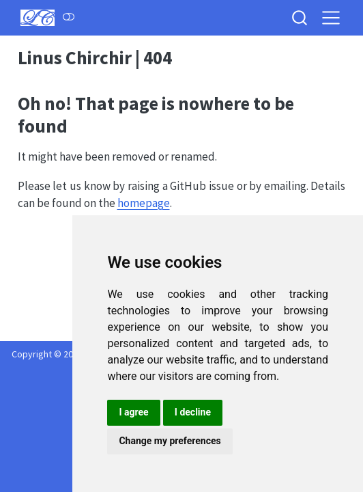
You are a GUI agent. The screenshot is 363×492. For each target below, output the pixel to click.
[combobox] (300, 17)
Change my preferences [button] (169, 440)
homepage (143, 202)
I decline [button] (193, 412)
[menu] (331, 17)
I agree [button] (133, 412)
